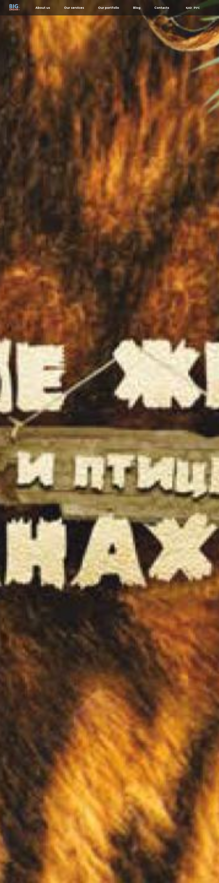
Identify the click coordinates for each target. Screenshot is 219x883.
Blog (136, 8)
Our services (74, 8)
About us (42, 8)
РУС (197, 7)
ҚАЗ (189, 7)
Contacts (161, 8)
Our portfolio (108, 8)
